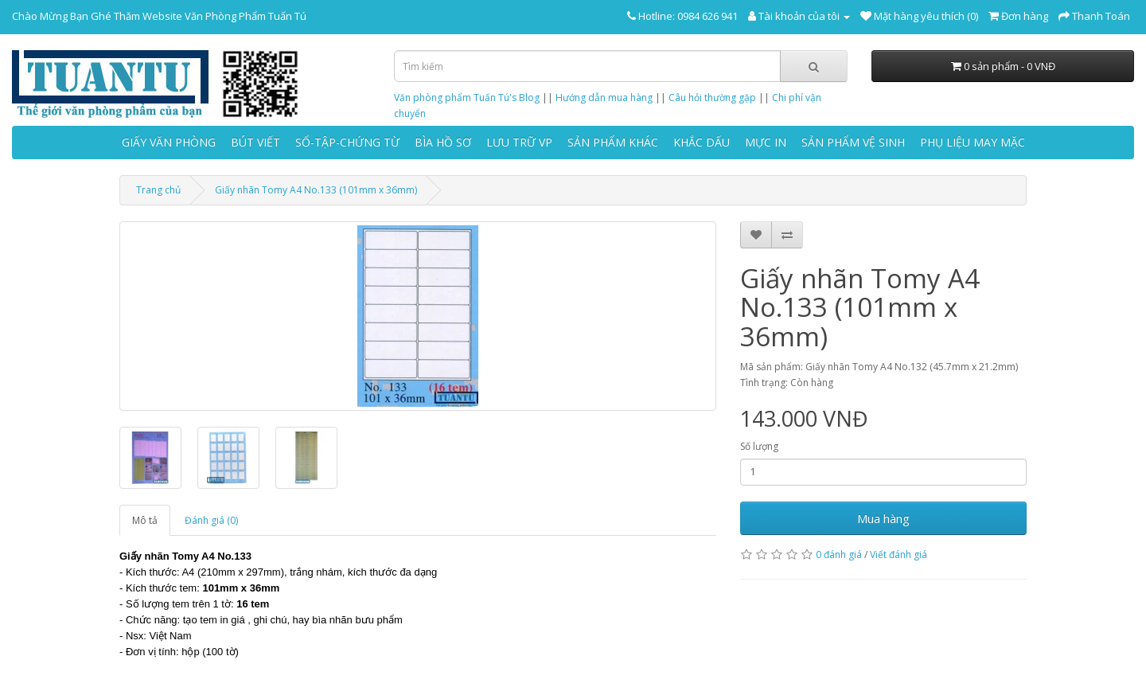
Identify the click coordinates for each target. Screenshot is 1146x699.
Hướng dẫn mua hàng (604, 97)
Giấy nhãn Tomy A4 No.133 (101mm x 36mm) (316, 190)
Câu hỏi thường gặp (712, 97)
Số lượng (759, 446)
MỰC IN (765, 142)
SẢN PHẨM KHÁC (612, 142)
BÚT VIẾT (255, 142)
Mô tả (145, 520)
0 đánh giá (839, 554)
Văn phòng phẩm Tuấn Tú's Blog (467, 97)
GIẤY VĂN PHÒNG (169, 142)
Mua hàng (883, 518)
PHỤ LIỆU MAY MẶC (972, 142)
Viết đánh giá (898, 554)
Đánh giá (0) (211, 520)
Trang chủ (158, 190)
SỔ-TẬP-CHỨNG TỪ (347, 142)
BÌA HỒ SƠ (443, 142)
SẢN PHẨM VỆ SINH (853, 142)
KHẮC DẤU (701, 142)
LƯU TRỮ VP (519, 142)
